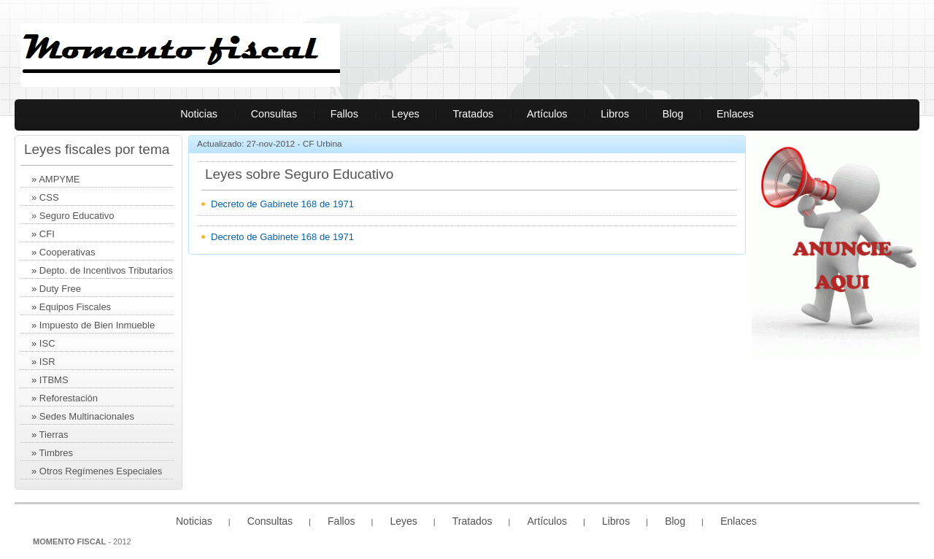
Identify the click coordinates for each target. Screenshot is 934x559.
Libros (615, 114)
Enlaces (735, 114)
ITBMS (54, 379)
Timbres (56, 452)
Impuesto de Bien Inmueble (97, 325)
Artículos (547, 114)
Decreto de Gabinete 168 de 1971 (282, 203)
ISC (47, 343)
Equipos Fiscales (75, 306)
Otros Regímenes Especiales (100, 471)
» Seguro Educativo (72, 215)
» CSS (45, 197)
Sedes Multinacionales (86, 416)
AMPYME (59, 179)
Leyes (406, 114)
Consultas (274, 114)
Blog (673, 114)
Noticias (198, 114)
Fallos (344, 114)
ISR (47, 361)
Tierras (52, 434)
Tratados (472, 114)
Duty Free (60, 288)
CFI (47, 233)
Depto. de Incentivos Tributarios (106, 270)
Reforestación (68, 398)
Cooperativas (67, 252)
